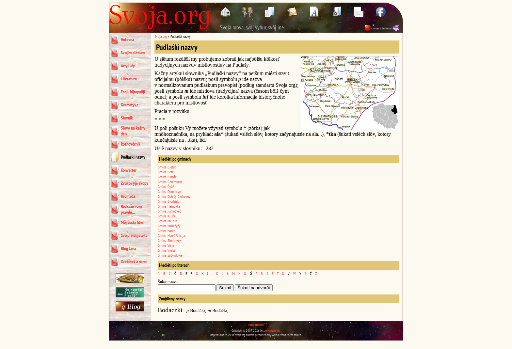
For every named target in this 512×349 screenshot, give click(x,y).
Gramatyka (129, 105)
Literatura (129, 79)
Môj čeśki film (132, 222)
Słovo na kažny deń (133, 131)
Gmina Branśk (167, 176)
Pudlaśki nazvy (133, 157)
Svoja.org (160, 36)
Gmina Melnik (167, 220)
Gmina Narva (166, 230)
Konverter (128, 170)
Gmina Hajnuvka (169, 206)
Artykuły (128, 66)
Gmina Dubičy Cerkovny (174, 196)
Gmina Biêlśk (167, 167)
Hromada (128, 196)
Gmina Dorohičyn (169, 191)
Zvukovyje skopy (134, 183)
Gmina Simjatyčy (169, 240)
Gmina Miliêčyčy (169, 225)
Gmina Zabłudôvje (170, 255)
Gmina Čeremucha (170, 181)
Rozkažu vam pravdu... (131, 209)
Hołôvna (127, 39)
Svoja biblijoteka (134, 235)
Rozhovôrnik (130, 144)
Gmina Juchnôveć (169, 211)
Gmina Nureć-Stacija (171, 235)
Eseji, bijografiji (133, 92)
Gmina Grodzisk (168, 201)
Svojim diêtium (133, 53)
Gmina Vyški (166, 250)
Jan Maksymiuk (272, 330)
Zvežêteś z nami (134, 261)
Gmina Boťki (166, 171)
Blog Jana (128, 248)
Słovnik (127, 118)
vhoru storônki (256, 325)
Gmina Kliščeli (168, 216)
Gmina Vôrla (166, 245)
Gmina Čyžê (166, 186)
